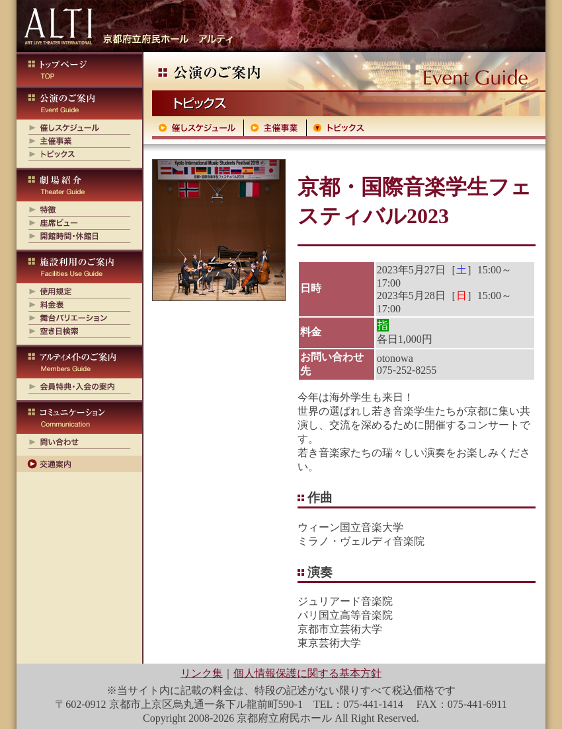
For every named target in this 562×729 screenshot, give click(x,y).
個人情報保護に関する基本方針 (307, 673)
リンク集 (202, 673)
